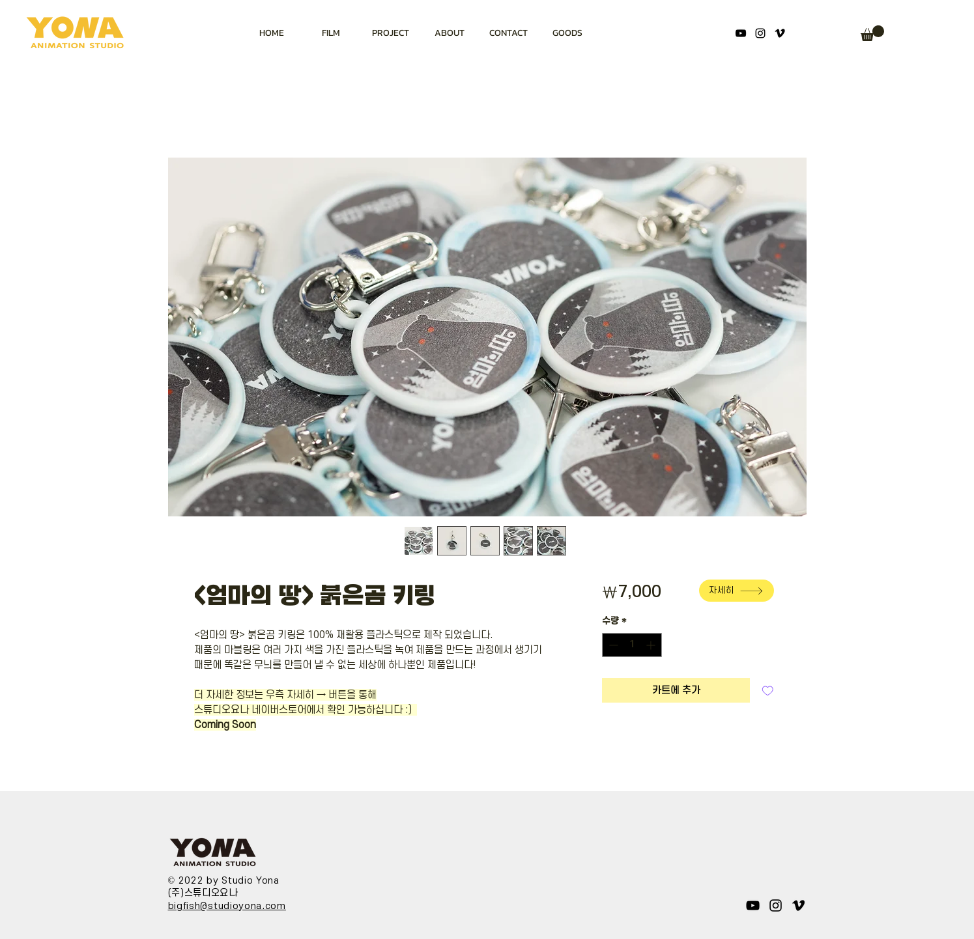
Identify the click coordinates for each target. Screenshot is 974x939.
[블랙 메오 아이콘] (779, 33)
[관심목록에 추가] (768, 690)
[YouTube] (740, 33)
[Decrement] (612, 645)
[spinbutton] (632, 645)
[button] (872, 33)
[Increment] (652, 645)
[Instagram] (760, 33)
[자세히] (736, 591)
